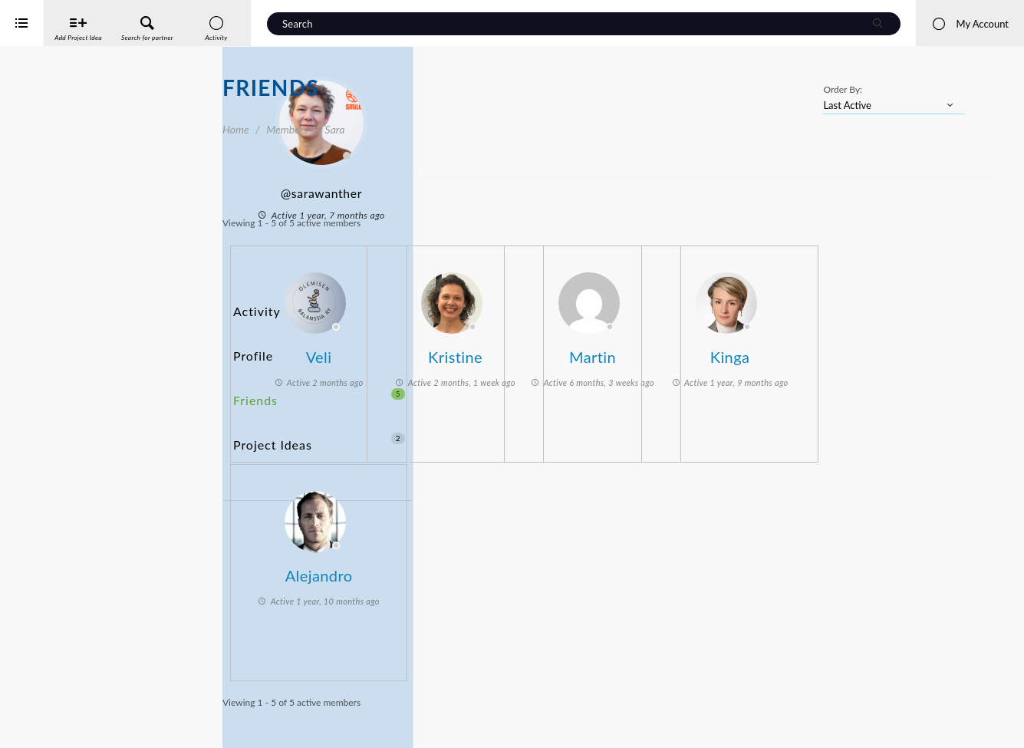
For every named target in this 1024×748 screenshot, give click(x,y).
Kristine (650, 349)
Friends (319, 362)
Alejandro (513, 568)
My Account (970, 23)
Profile (250, 334)
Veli (513, 349)
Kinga (925, 349)
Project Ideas (319, 390)
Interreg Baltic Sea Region (63, 713)
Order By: (842, 89)
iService (46, 726)
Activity (254, 305)
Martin (787, 349)
